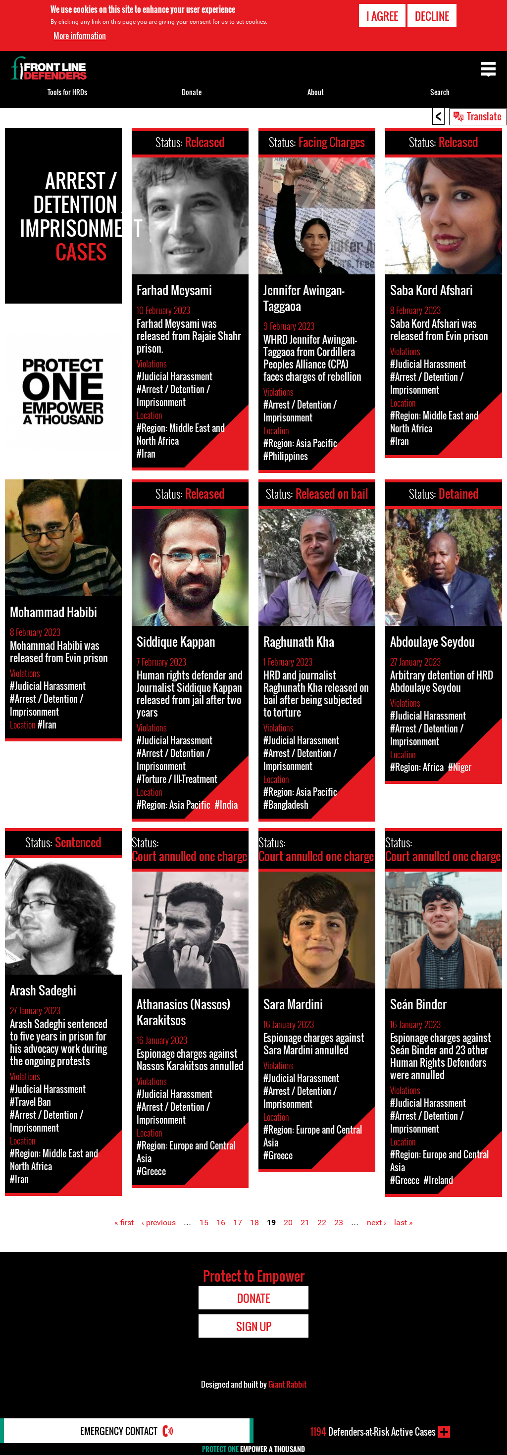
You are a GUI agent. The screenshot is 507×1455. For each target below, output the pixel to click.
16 (220, 1222)
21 (305, 1222)
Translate (484, 116)
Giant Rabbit (287, 1384)
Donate (192, 92)
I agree (382, 16)
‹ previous (159, 1222)
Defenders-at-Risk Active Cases (373, 1431)
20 (288, 1222)
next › (376, 1222)
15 (204, 1222)
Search (440, 92)
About (315, 92)
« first (124, 1222)
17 (237, 1222)
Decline (432, 16)
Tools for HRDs (67, 92)
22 (321, 1222)
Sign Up (253, 1326)
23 (338, 1222)
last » (403, 1222)
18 (254, 1222)
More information (79, 36)
